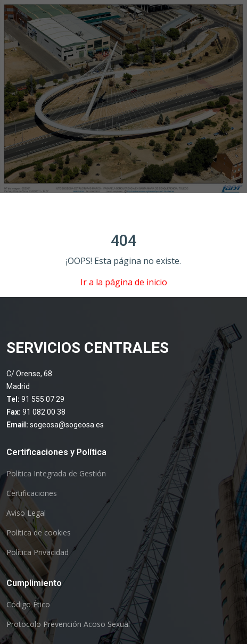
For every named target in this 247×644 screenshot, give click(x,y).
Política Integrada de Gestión (56, 473)
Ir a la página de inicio (123, 282)
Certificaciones (31, 493)
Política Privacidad (37, 552)
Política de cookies (38, 532)
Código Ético (28, 604)
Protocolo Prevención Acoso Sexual (68, 624)
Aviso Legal (26, 513)
